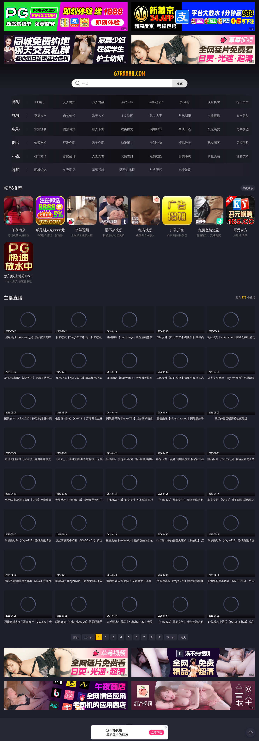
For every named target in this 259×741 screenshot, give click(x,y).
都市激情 (40, 156)
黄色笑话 (214, 156)
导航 (16, 169)
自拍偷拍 (69, 115)
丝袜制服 (185, 115)
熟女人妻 (156, 115)
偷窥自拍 (40, 142)
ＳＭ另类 (242, 115)
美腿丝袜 (156, 142)
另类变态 (242, 129)
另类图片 (242, 142)
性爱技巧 (242, 156)
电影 (16, 129)
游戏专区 (127, 102)
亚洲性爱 (40, 129)
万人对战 (98, 102)
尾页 (183, 637)
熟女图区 (214, 142)
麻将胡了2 (156, 102)
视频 (16, 115)
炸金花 (184, 102)
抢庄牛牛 (242, 102)
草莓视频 (98, 170)
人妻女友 (98, 156)
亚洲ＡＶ (40, 115)
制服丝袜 (156, 129)
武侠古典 (127, 156)
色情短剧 (185, 170)
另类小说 (185, 156)
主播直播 (214, 115)
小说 (16, 156)
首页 (75, 637)
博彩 (16, 101)
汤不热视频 (127, 170)
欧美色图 (98, 142)
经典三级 (185, 129)
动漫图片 (127, 142)
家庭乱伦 (69, 156)
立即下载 (156, 732)
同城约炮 (40, 170)
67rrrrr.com (129, 73)
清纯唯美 (185, 142)
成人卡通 (98, 129)
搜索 (180, 83)
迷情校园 (156, 156)
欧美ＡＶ (98, 115)
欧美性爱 (127, 129)
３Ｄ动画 (127, 115)
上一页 (88, 637)
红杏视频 (156, 170)
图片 (16, 142)
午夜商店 (69, 170)
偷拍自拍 (69, 129)
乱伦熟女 (214, 129)
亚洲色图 (69, 142)
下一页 (170, 637)
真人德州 (69, 102)
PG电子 (40, 102)
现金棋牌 (214, 102)
